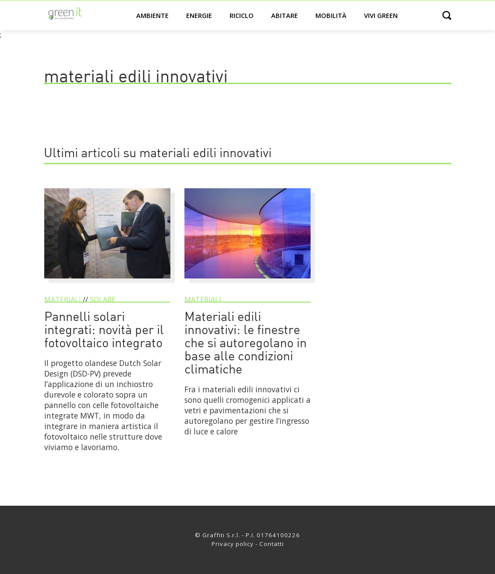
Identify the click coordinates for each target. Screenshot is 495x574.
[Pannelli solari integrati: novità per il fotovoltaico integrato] (107, 282)
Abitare (284, 15)
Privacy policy (233, 544)
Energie (199, 15)
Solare (103, 299)
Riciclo (242, 15)
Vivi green (381, 15)
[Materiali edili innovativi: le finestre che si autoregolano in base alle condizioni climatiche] (247, 282)
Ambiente (152, 15)
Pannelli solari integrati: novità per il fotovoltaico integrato (104, 330)
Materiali (62, 299)
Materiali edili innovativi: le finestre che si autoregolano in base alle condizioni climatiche (245, 344)
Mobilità (330, 15)
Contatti (271, 544)
